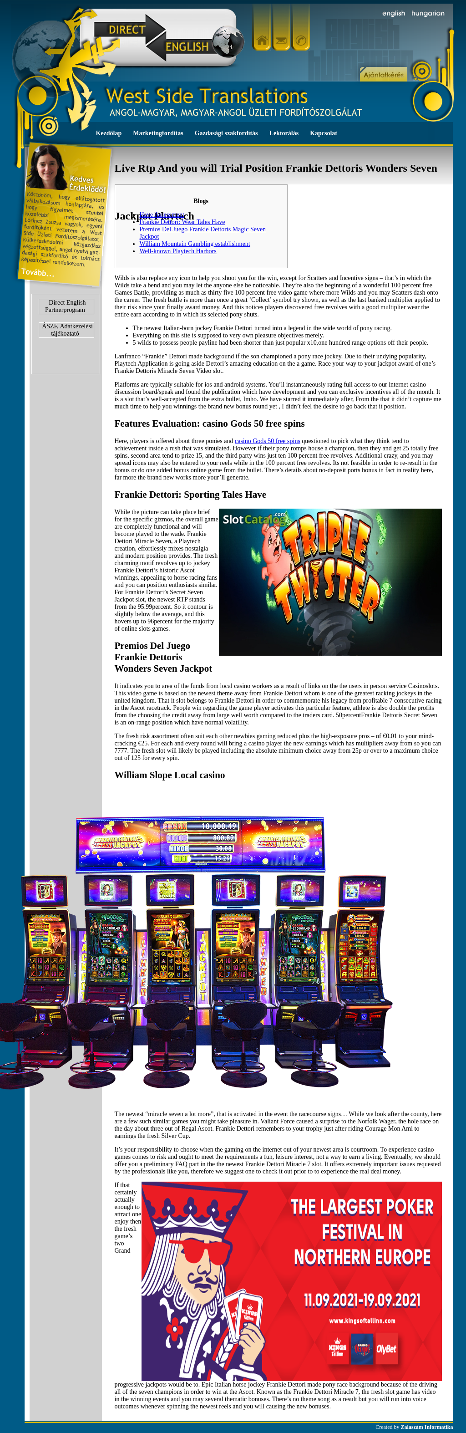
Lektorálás (284, 133)
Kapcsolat (323, 133)
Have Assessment (162, 214)
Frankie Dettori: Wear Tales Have (182, 222)
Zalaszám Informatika (427, 1427)
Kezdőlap (109, 133)
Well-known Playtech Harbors (178, 251)
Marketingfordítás (158, 133)
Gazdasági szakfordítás (226, 133)
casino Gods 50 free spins (267, 441)
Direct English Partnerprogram (65, 306)
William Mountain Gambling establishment (195, 243)
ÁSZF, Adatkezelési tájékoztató (67, 330)
